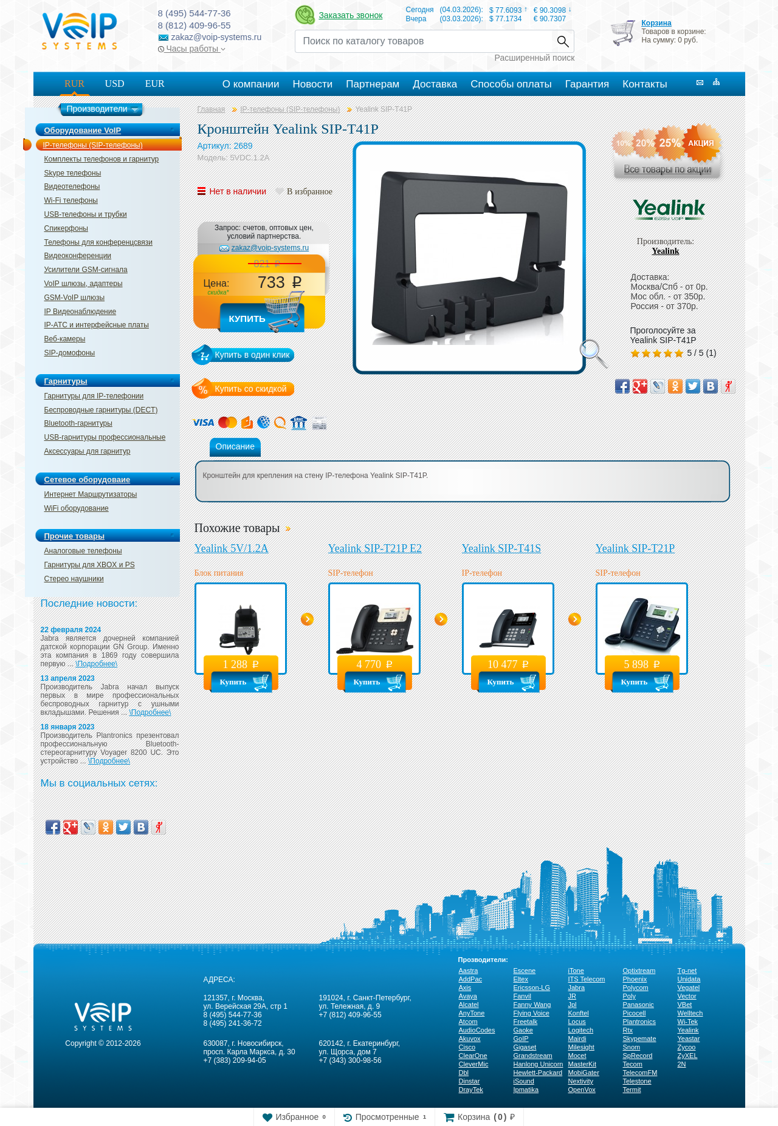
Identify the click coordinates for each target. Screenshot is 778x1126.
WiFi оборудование (76, 508)
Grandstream (533, 1055)
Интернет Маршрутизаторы (90, 494)
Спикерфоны (66, 228)
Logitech (581, 1030)
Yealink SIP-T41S (502, 548)
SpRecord (638, 1055)
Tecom (632, 1064)
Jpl (572, 1004)
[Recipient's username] (423, 41)
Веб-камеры (65, 339)
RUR (74, 83)
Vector (687, 996)
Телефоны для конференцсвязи (98, 242)
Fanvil (522, 996)
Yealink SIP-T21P (635, 548)
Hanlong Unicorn (538, 1064)
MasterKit (582, 1064)
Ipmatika (526, 1089)
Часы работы (191, 48)
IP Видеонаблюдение (80, 311)
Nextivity (581, 1081)
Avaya (468, 996)
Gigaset (525, 1047)
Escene (525, 970)
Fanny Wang (532, 1004)
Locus (577, 1021)
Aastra (468, 970)
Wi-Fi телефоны (71, 200)
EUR (155, 83)
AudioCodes (477, 1030)
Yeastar (689, 1038)
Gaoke (523, 1030)
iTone (576, 970)
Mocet (577, 1055)
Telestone (637, 1081)
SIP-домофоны (69, 353)
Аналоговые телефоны (83, 551)
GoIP (521, 1038)
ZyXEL (688, 1055)
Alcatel (469, 1004)
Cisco (467, 1047)
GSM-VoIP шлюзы (74, 297)
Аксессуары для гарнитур (87, 451)
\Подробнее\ (96, 664)
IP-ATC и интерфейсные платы (96, 325)
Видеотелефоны (72, 186)
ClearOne (473, 1055)
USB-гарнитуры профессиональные (105, 437)
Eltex (521, 979)
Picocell (634, 1013)
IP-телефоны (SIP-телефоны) (93, 145)
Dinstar (469, 1081)
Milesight (581, 1047)
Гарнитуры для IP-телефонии (94, 396)
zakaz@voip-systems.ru (270, 248)
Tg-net (687, 970)
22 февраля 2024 (71, 630)
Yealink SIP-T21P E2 (375, 548)
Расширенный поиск (535, 58)
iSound (524, 1081)
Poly (629, 996)
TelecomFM (640, 1072)
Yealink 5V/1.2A (231, 548)
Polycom (636, 987)
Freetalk (526, 1021)
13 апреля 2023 (68, 678)
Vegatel (689, 987)
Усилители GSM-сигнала (86, 269)
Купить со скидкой (251, 389)
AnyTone (472, 1013)
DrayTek (471, 1089)
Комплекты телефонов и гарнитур (101, 159)
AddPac (471, 979)
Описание (235, 446)
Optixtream (639, 970)
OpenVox (582, 1089)
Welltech (690, 1013)
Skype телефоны (73, 173)
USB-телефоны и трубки (85, 214)
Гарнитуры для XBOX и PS (89, 565)
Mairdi (577, 1038)
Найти (562, 41)
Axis (465, 987)
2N (682, 1064)
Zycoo (687, 1047)
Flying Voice (531, 1013)
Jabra (576, 987)
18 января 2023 (68, 727)
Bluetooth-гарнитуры (78, 423)
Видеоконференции (78, 255)
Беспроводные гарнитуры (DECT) (101, 410)
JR (572, 996)
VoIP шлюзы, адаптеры (83, 283)
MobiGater (583, 1072)
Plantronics (639, 1021)
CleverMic (474, 1064)
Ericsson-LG (532, 987)
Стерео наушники (74, 579)
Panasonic (638, 1004)
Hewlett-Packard (538, 1072)
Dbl (464, 1072)
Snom (632, 1047)
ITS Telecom (586, 979)
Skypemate (639, 1038)
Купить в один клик (252, 355)
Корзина (656, 23)
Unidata (689, 979)
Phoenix (635, 979)
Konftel (578, 1013)
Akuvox (470, 1038)
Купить (247, 318)
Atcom (468, 1021)
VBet (685, 1004)
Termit (632, 1089)
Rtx (628, 1030)
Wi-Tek (688, 1021)
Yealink (665, 251)
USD (115, 83)
